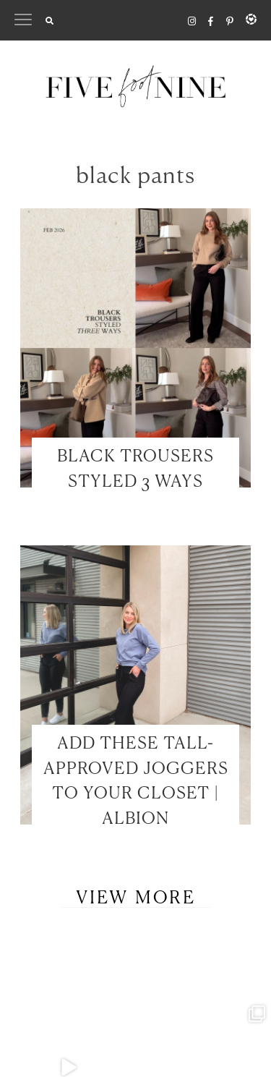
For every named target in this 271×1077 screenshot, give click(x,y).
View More (136, 898)
